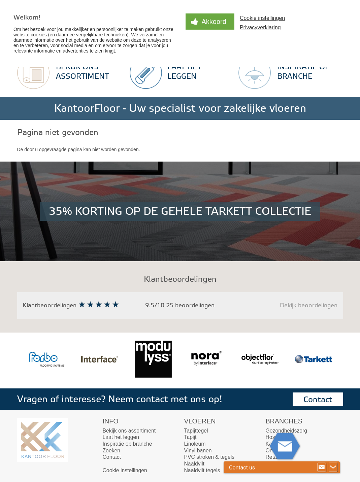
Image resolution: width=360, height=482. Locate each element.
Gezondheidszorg (286, 431)
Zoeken (112, 450)
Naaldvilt (194, 464)
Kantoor (275, 444)
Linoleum (195, 444)
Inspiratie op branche (127, 444)
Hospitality (278, 437)
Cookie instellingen (262, 18)
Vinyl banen (198, 450)
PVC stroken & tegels (209, 457)
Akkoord (214, 21)
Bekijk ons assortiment (129, 431)
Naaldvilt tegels (202, 470)
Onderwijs (277, 450)
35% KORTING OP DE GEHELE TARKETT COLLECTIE (180, 211)
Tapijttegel (196, 431)
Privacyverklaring (260, 27)
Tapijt (190, 437)
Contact (317, 399)
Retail (272, 457)
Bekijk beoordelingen (308, 305)
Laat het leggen (121, 437)
